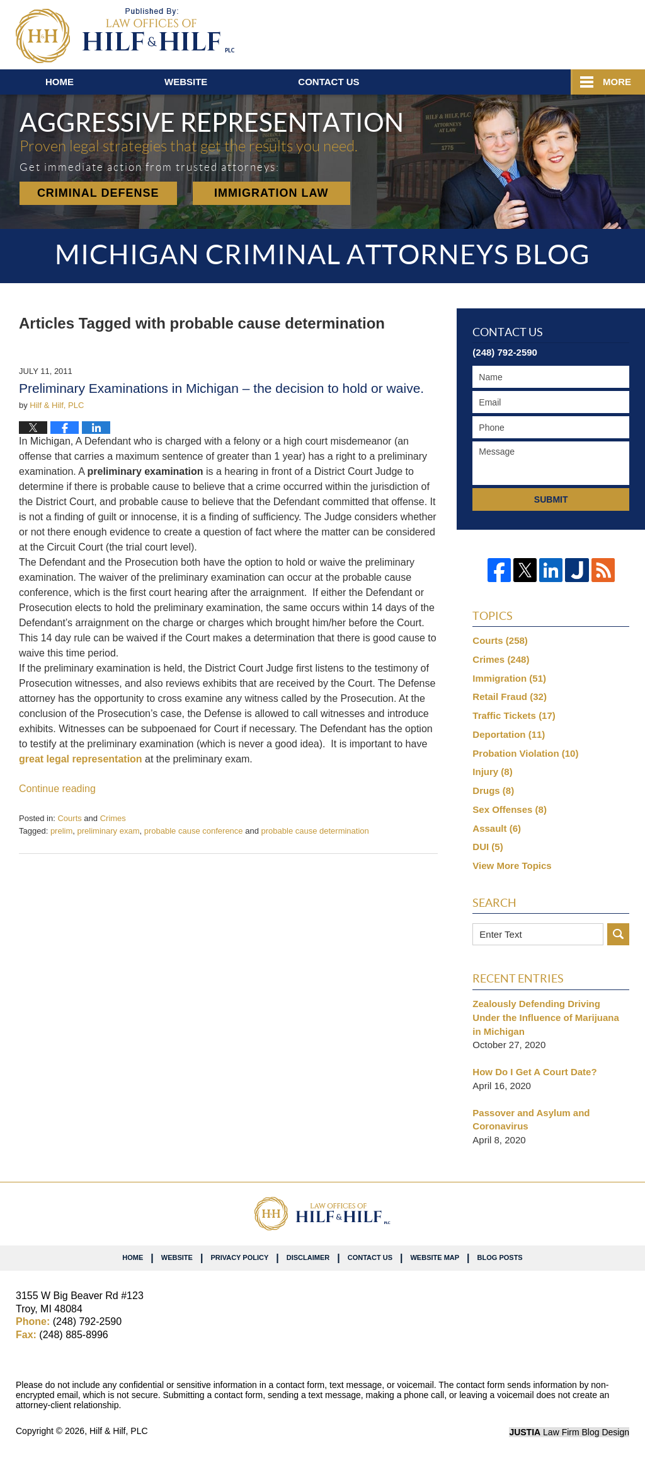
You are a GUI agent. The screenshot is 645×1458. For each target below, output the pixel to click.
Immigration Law (271, 193)
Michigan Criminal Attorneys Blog (125, 35)
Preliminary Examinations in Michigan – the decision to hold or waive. (221, 388)
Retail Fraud (509, 696)
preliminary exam (108, 831)
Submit (551, 499)
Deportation (508, 734)
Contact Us (370, 1257)
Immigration (509, 678)
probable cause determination (315, 831)
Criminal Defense (98, 193)
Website (185, 81)
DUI (487, 846)
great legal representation (80, 759)
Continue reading (57, 788)
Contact (328, 81)
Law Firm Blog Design (569, 1432)
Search (618, 934)
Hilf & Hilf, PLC (118, 1431)
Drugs (493, 790)
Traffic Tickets (513, 715)
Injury (492, 771)
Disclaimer (308, 1257)
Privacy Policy (239, 1257)
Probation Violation (525, 753)
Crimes (113, 818)
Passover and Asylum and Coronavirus (531, 1119)
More (617, 81)
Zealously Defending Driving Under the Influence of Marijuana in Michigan (545, 1017)
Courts (69, 818)
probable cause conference (193, 831)
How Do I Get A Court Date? (534, 1071)
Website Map (434, 1257)
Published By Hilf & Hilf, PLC (555, 32)
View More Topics (511, 865)
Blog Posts (500, 1257)
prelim (61, 831)
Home (59, 81)
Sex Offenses (509, 809)
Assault (496, 828)
